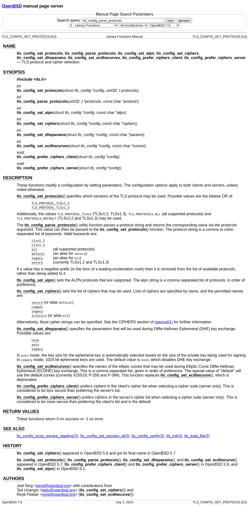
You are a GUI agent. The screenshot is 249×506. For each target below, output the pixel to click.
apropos (184, 20)
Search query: (111, 20)
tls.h (40, 79)
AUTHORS (13, 478)
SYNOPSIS (14, 72)
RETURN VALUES (21, 411)
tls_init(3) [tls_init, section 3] (174, 436)
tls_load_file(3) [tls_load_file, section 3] (197, 436)
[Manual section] (93, 25)
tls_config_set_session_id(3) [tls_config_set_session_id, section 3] (104, 436)
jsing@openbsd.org (53, 486)
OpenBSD (12, 6)
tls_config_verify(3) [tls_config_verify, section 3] (148, 436)
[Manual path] (164, 25)
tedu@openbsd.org (58, 490)
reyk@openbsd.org (58, 494)
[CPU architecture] (133, 25)
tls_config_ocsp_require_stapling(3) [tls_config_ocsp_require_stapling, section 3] (47, 436)
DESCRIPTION (17, 177)
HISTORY (12, 445)
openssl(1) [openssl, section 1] (164, 322)
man (170, 20)
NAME (9, 46)
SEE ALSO (13, 428)
